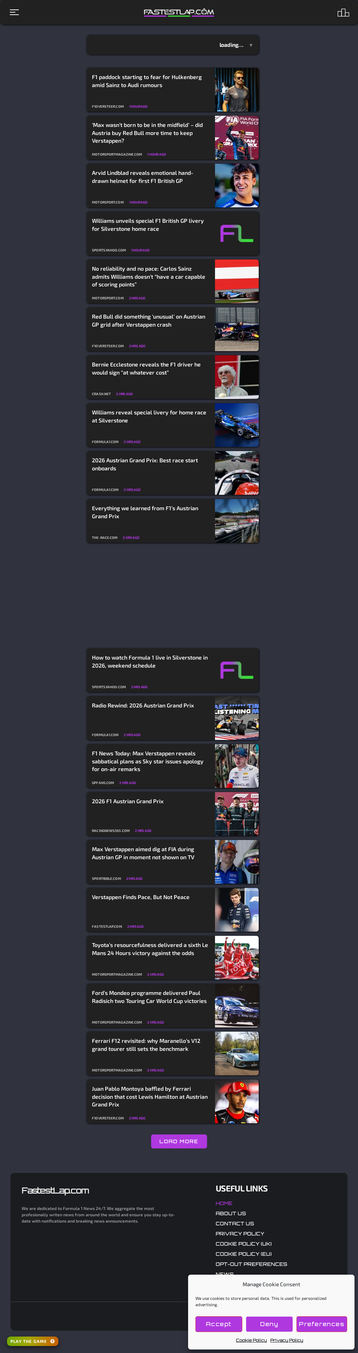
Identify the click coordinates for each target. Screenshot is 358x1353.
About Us (231, 1213)
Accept (219, 1324)
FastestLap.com (55, 1190)
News (225, 1274)
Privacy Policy (286, 1340)
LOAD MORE (179, 1141)
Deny (270, 1324)
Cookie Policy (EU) (244, 1254)
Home (224, 1203)
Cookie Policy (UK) (244, 1244)
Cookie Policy (251, 1340)
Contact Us (235, 1223)
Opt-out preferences (251, 1264)
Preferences (322, 1324)
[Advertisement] (173, 596)
